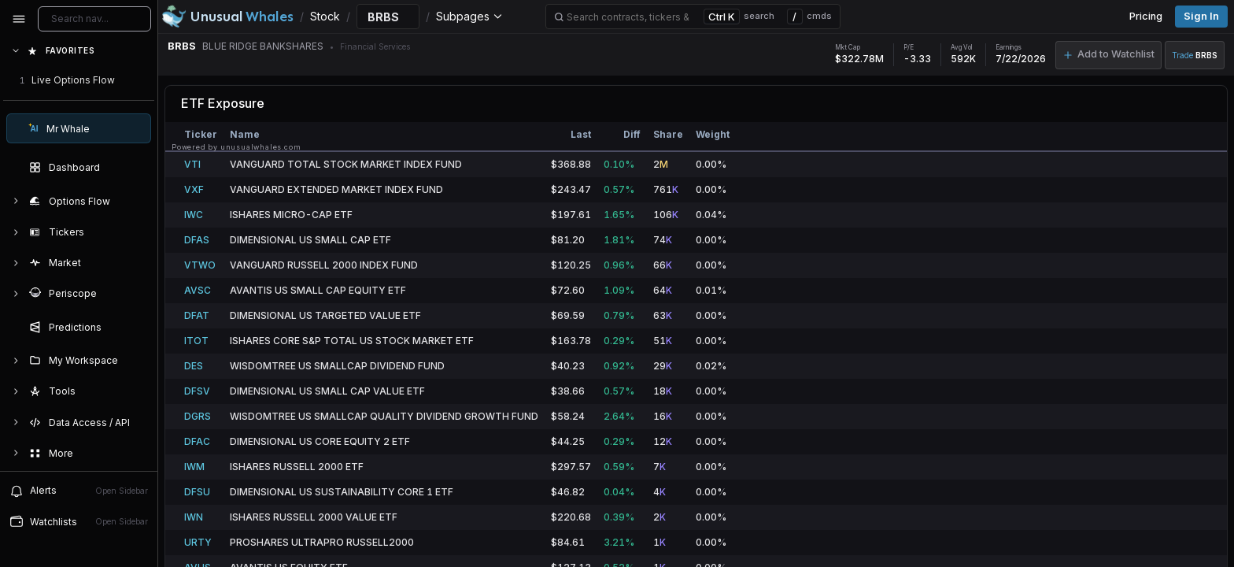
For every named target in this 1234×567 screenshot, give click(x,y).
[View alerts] (78, 490)
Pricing (1145, 16)
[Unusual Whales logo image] (227, 16)
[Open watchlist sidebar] (78, 522)
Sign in (1201, 16)
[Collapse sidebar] (18, 19)
